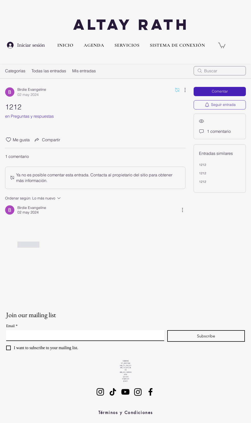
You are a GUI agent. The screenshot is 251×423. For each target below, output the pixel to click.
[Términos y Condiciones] (125, 412)
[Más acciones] (182, 90)
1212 (202, 165)
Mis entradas (84, 70)
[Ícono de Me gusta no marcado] (8, 140)
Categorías (15, 70)
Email (11, 326)
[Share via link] (47, 140)
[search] (220, 70)
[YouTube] (125, 392)
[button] (126, 45)
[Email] (83, 335)
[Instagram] (100, 392)
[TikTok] (113, 392)
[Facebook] (150, 392)
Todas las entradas (49, 70)
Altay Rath (131, 24)
